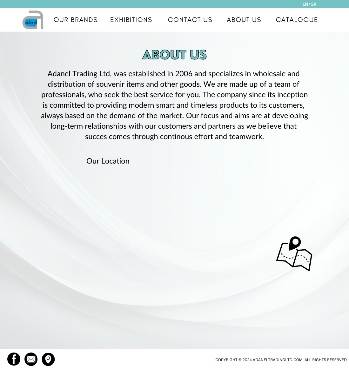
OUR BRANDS (76, 20)
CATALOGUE (297, 20)
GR (313, 4)
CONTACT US (190, 20)
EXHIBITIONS (131, 20)
